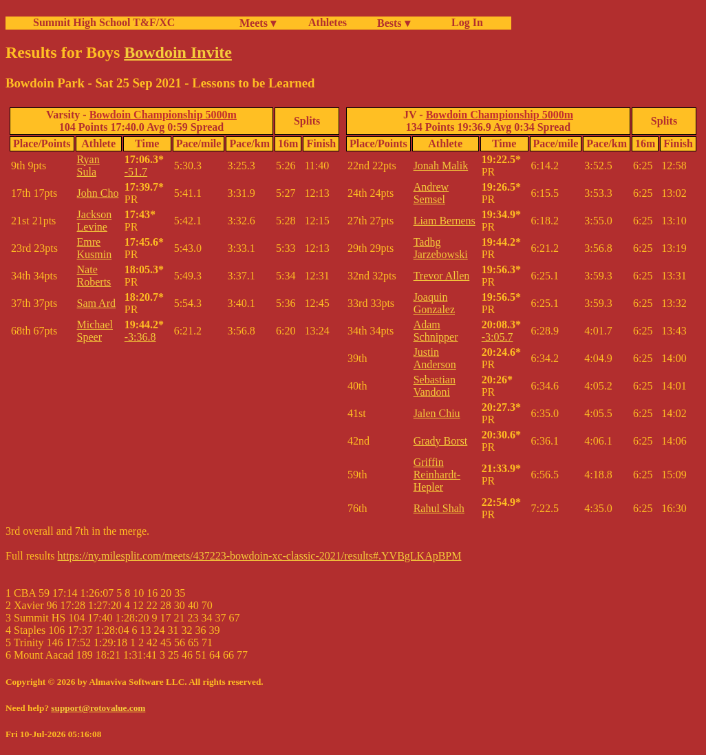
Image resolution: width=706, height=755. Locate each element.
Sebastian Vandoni (435, 386)
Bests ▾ (393, 23)
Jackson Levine (94, 221)
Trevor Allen (442, 275)
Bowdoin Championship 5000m (163, 114)
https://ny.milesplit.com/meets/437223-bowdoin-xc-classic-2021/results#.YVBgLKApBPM (260, 556)
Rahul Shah (439, 508)
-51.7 (136, 172)
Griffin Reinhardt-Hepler (437, 474)
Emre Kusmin (94, 248)
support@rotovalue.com (98, 708)
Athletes (327, 22)
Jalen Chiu (437, 413)
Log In (464, 22)
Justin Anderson (435, 358)
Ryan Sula (88, 165)
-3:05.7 (497, 337)
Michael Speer (95, 331)
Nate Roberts (94, 276)
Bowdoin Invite (178, 52)
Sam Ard (96, 303)
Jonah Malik (441, 165)
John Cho (98, 193)
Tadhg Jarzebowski (441, 248)
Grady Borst (441, 441)
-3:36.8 (140, 337)
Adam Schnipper (436, 331)
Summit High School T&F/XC (104, 22)
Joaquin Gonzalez (434, 303)
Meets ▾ (257, 23)
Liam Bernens (444, 220)
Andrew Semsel (431, 193)
